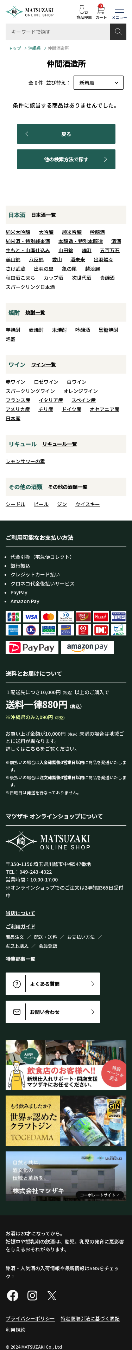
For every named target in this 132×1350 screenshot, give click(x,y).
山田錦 (65, 250)
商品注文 (15, 937)
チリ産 (45, 409)
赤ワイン (15, 381)
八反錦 (36, 259)
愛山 (57, 259)
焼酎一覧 (35, 312)
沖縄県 (34, 48)
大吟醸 (46, 232)
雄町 (87, 250)
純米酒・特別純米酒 (28, 241)
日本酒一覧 (43, 214)
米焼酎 (59, 329)
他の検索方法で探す (77, 159)
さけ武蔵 (15, 268)
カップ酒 (53, 277)
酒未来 (77, 259)
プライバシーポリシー (30, 1318)
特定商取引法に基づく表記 (90, 1318)
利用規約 (15, 1329)
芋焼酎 (13, 329)
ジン (62, 504)
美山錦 (13, 259)
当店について (20, 913)
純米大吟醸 (18, 232)
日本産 (13, 418)
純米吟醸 (72, 232)
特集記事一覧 (20, 958)
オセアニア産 (104, 409)
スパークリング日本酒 (30, 286)
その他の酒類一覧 (67, 486)
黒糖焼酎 (108, 329)
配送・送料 (45, 937)
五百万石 (110, 250)
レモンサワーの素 (25, 461)
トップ (14, 48)
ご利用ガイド (20, 926)
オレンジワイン (80, 390)
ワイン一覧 (43, 364)
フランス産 (18, 400)
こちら (32, 748)
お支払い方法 (81, 937)
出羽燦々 (103, 259)
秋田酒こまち (20, 277)
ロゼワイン (46, 381)
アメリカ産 (18, 409)
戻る (47, 134)
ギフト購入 (17, 945)
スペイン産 (83, 400)
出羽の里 (44, 268)
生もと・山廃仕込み (28, 250)
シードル (15, 504)
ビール (41, 504)
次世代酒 (82, 277)
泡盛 (10, 338)
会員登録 (48, 945)
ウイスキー (87, 504)
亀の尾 (69, 268)
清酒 (116, 241)
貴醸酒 (107, 277)
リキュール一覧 (59, 443)
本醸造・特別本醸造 (80, 241)
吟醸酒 (97, 232)
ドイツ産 (71, 409)
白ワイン (77, 381)
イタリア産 (51, 400)
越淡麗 (92, 268)
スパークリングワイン (30, 390)
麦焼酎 (36, 329)
